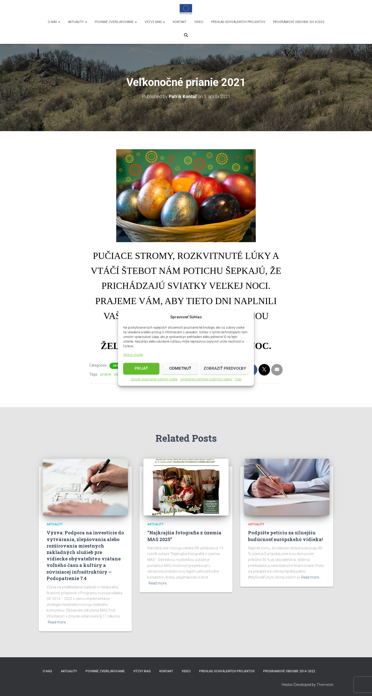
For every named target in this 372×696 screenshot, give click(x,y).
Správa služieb (133, 355)
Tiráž (238, 380)
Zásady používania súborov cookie (154, 380)
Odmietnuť (180, 369)
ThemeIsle (324, 685)
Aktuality (77, 22)
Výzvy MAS (155, 22)
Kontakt (180, 22)
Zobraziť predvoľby (225, 369)
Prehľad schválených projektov (238, 22)
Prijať (141, 369)
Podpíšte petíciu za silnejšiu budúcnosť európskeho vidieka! (285, 535)
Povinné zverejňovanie (116, 22)
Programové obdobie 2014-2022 (298, 22)
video (198, 22)
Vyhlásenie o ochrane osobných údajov (206, 380)
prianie (105, 374)
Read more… (58, 622)
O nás (54, 22)
